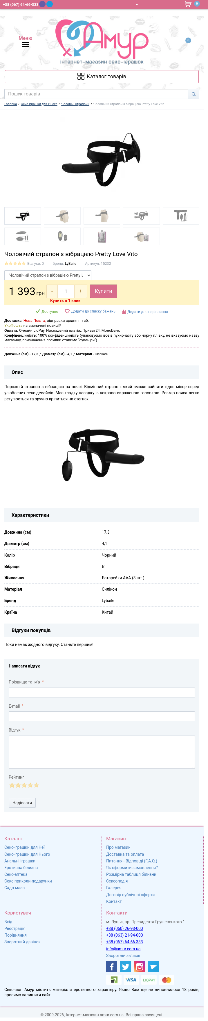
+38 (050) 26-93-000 (124, 928)
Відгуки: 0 (35, 263)
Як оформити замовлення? (132, 867)
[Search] (193, 94)
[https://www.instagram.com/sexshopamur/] (139, 966)
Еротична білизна (21, 867)
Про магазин (118, 847)
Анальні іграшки (19, 861)
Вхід (8, 921)
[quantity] (66, 291)
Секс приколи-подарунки (28, 881)
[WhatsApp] (57, 4)
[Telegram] (49, 4)
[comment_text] (102, 752)
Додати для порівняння (147, 312)
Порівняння (15, 935)
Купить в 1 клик (65, 300)
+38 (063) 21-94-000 (124, 935)
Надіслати (22, 802)
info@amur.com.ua (123, 949)
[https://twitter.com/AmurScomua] (125, 966)
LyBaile (70, 263)
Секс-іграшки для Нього (27, 854)
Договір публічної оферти (130, 894)
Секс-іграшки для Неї (24, 847)
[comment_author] (102, 692)
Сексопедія (117, 881)
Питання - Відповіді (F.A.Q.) (131, 861)
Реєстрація (15, 928)
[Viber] (42, 4)
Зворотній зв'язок (123, 955)
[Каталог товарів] (102, 76)
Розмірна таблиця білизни (131, 874)
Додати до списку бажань (93, 311)
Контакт (114, 901)
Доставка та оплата (125, 854)
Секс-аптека (16, 874)
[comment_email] (102, 716)
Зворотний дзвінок (22, 942)
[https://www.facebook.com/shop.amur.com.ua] (111, 966)
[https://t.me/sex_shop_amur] (153, 966)
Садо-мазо (14, 887)
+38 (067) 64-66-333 (124, 942)
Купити (103, 291)
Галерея (113, 887)
